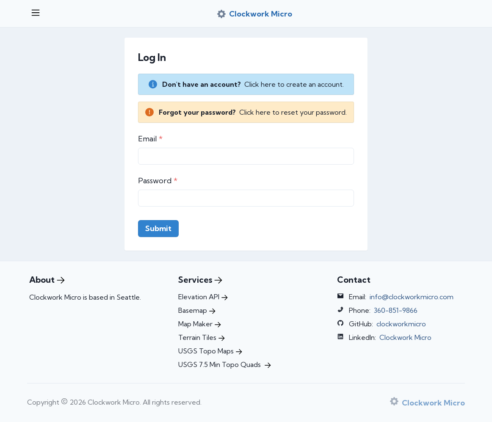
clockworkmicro (401, 324)
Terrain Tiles (201, 337)
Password (157, 180)
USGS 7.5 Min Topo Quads (224, 364)
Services (200, 279)
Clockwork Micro (405, 337)
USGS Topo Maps (210, 351)
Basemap (197, 310)
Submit (158, 228)
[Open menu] (35, 13)
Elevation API (203, 296)
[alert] (246, 84)
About (47, 279)
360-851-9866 (395, 310)
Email (150, 138)
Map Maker (199, 324)
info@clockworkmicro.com (411, 296)
